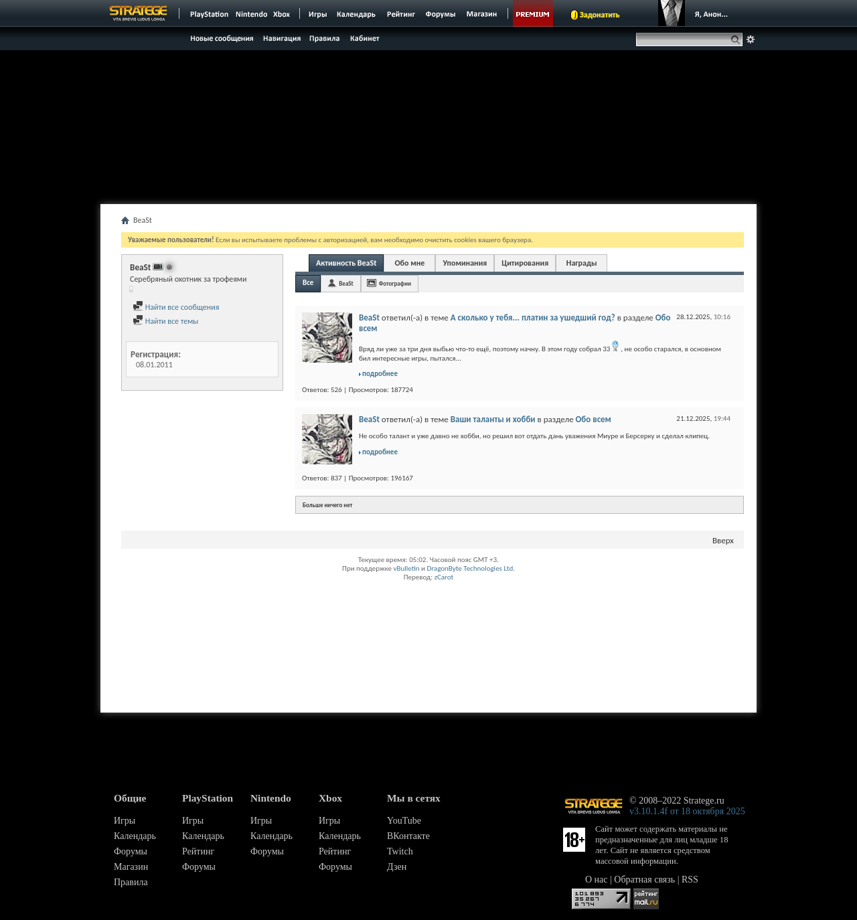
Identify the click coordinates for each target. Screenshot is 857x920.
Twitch (400, 851)
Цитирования (524, 263)
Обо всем (593, 419)
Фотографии (395, 283)
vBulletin (406, 568)
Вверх (723, 540)
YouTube (404, 821)
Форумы (130, 851)
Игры (124, 821)
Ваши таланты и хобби (493, 419)
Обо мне (409, 263)
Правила (131, 882)
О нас (596, 880)
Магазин (131, 867)
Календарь (135, 836)
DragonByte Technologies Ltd (469, 568)
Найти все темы (165, 321)
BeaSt (346, 283)
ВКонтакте (408, 836)
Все (308, 282)
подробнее (380, 373)
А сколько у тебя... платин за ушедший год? (533, 317)
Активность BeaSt (346, 263)
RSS (690, 880)
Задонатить (599, 14)
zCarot (444, 577)
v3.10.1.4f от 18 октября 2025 (687, 811)
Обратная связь (644, 880)
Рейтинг (198, 851)
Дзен (396, 867)
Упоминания (465, 263)
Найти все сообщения (176, 307)
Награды (581, 263)
